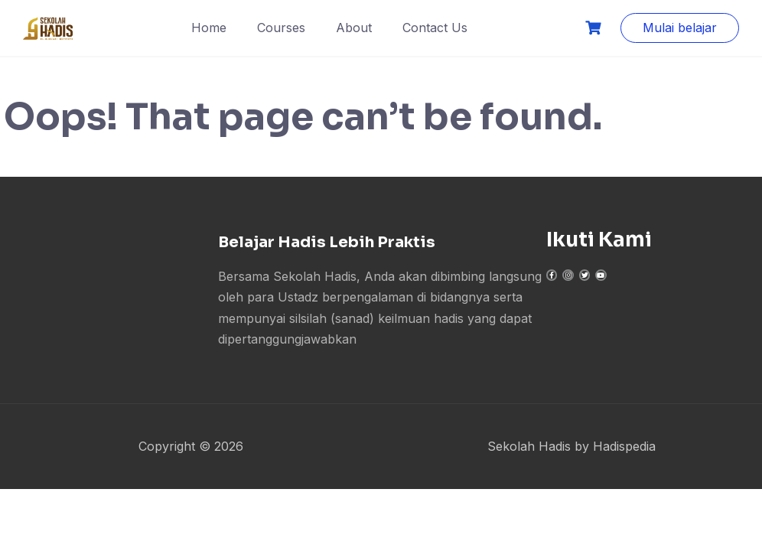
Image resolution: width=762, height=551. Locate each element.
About (354, 27)
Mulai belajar (680, 27)
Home (208, 27)
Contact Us (434, 27)
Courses (281, 27)
